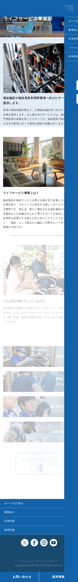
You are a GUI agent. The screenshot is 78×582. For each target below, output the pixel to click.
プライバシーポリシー (46, 561)
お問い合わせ (22, 576)
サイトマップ (26, 561)
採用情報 (9, 529)
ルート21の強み (14, 503)
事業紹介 (9, 512)
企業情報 (9, 521)
